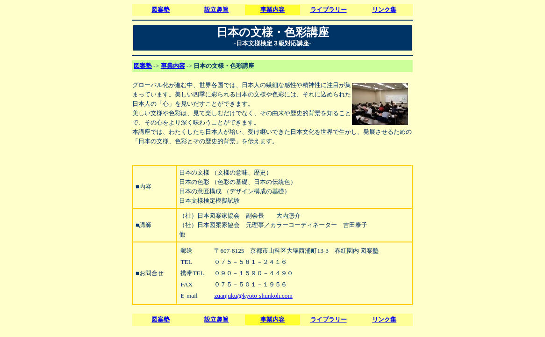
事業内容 (272, 9)
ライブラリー (328, 9)
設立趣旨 (216, 9)
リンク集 (384, 9)
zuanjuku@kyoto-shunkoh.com (253, 295)
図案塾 (160, 9)
